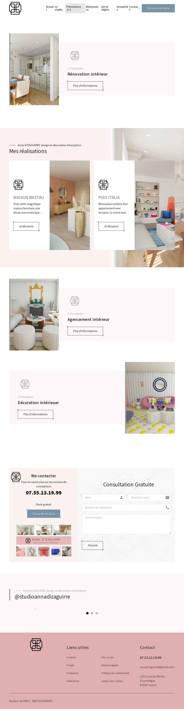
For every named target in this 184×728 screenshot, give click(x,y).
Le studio (47, 9)
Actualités (118, 7)
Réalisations (84, 7)
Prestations (63, 7)
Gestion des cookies (112, 718)
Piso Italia (109, 197)
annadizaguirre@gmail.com (157, 704)
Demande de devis (160, 9)
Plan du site (107, 694)
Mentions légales (110, 702)
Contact (135, 7)
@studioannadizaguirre (42, 596)
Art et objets (101, 9)
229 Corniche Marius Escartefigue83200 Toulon (152, 717)
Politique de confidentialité (115, 710)
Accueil (33, 7)
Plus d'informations (85, 86)
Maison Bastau (28, 197)
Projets (70, 702)
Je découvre (26, 226)
